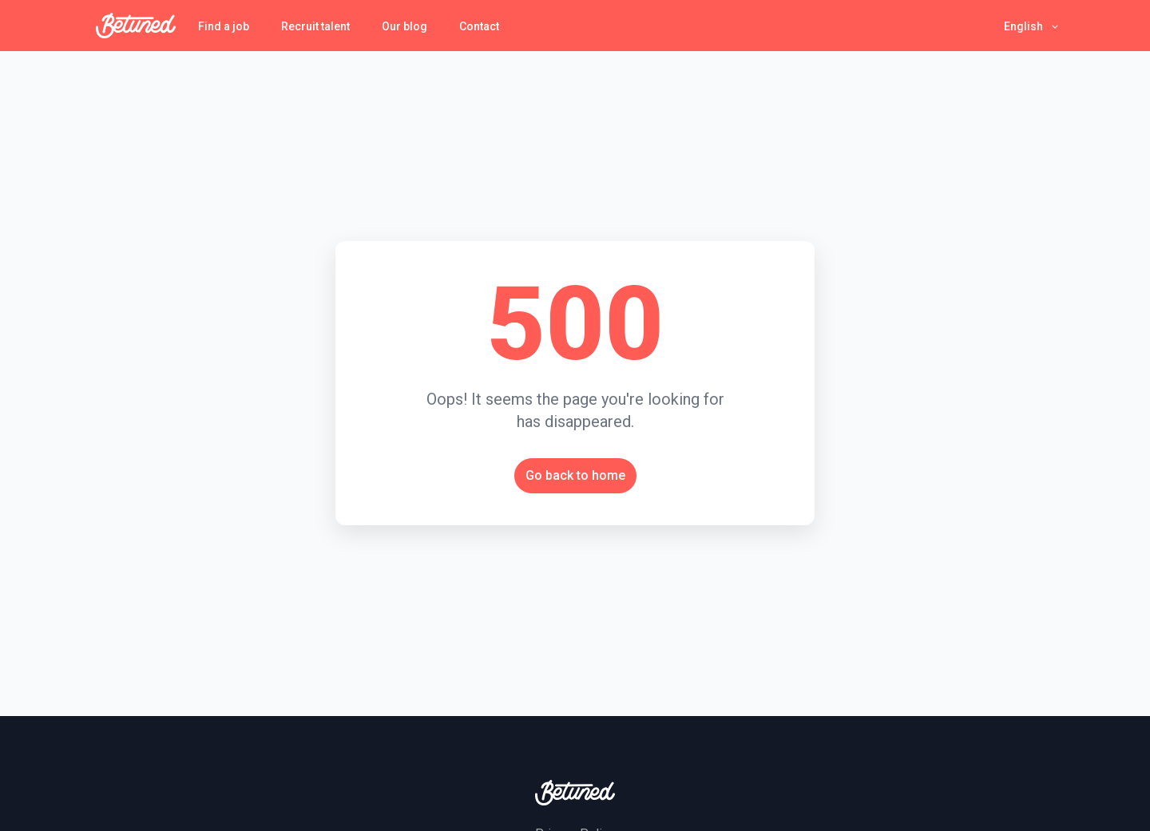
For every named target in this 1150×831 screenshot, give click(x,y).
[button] (1032, 26)
